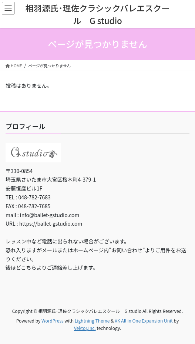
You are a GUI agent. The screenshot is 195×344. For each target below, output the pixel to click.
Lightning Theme (92, 320)
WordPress (52, 320)
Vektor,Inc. (85, 328)
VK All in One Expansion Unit (144, 320)
